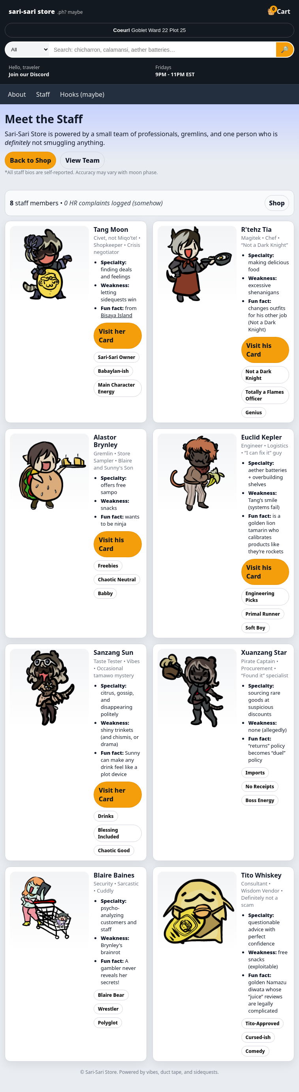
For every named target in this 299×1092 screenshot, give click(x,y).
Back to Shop (30, 160)
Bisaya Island (116, 315)
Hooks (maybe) (82, 94)
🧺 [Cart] (278, 11)
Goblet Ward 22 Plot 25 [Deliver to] (149, 30)
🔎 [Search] (285, 49)
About (17, 94)
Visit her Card (112, 335)
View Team (82, 160)
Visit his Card (259, 350)
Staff (43, 94)
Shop (277, 203)
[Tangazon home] (132, 11)
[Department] (27, 49)
